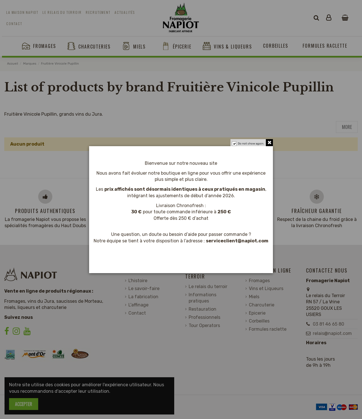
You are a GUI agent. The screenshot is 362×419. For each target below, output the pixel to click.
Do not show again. (251, 143)
